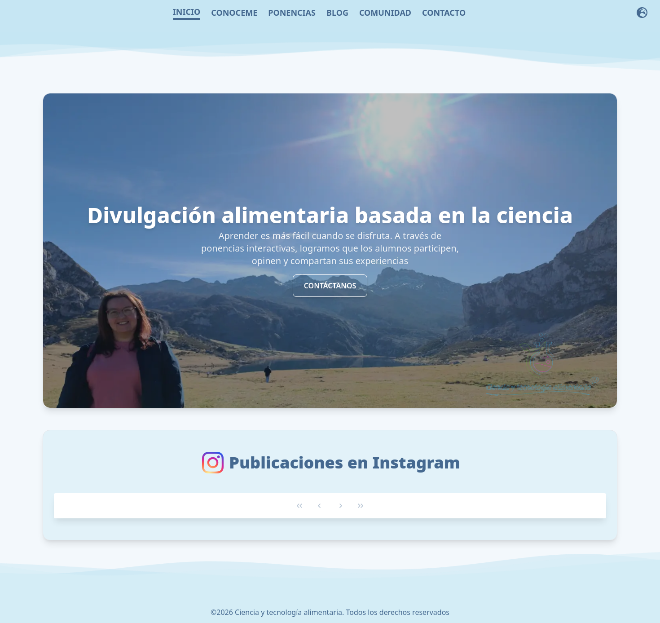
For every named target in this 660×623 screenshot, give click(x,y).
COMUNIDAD (385, 12)
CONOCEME (234, 12)
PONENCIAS (292, 12)
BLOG (337, 12)
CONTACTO (444, 12)
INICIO (186, 11)
